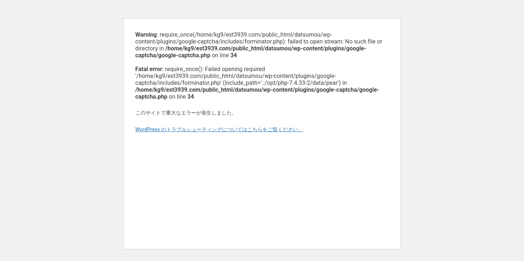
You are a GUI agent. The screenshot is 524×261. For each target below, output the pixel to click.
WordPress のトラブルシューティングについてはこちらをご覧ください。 (219, 129)
